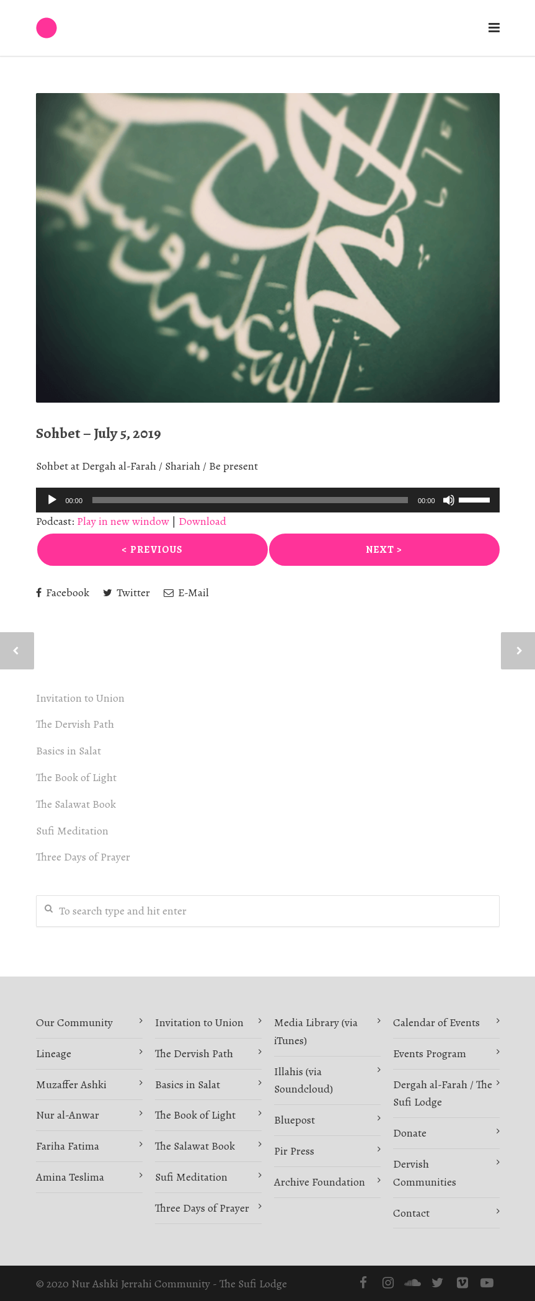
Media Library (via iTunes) (316, 1031)
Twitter (126, 592)
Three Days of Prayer (83, 856)
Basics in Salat (68, 750)
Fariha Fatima (67, 1145)
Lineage (53, 1053)
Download (202, 521)
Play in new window (123, 521)
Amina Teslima (70, 1176)
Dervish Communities (424, 1172)
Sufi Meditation (72, 830)
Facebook (62, 592)
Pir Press (294, 1150)
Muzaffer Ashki (71, 1084)
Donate (410, 1132)
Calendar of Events (436, 1022)
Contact (411, 1212)
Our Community (74, 1022)
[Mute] (449, 500)
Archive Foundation (319, 1181)
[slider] (250, 500)
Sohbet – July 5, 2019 (98, 433)
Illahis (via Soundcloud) (303, 1080)
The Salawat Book (76, 804)
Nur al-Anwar (67, 1114)
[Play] (52, 500)
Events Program (429, 1053)
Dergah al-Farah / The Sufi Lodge (442, 1093)
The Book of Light (76, 777)
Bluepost (294, 1119)
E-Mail (186, 592)
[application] (268, 500)
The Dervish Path (75, 724)
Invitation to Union (80, 698)
